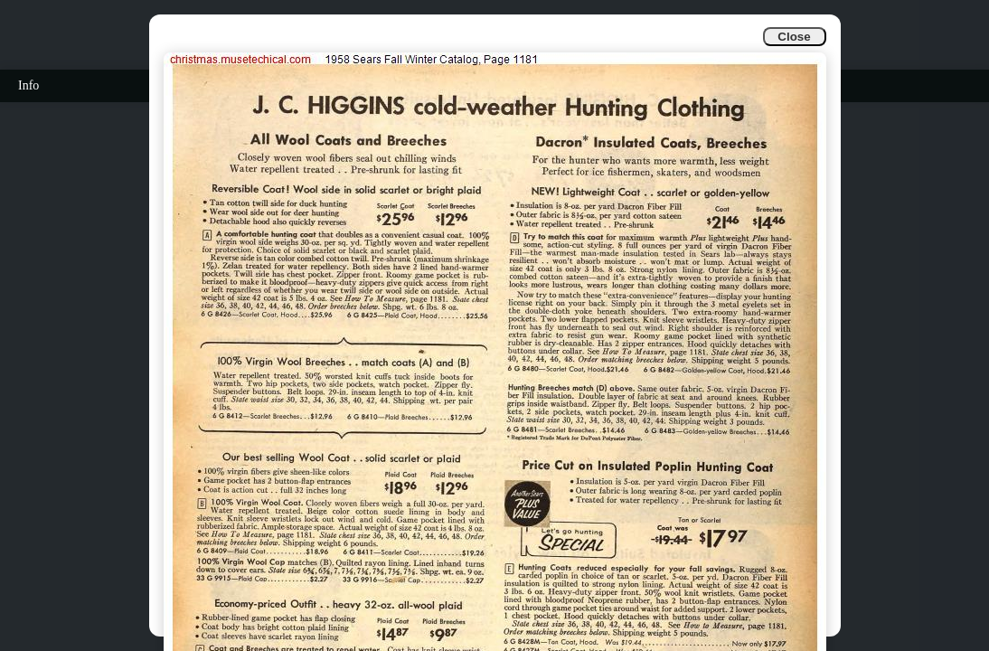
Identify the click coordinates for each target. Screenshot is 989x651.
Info (28, 85)
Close (793, 36)
